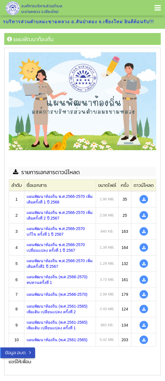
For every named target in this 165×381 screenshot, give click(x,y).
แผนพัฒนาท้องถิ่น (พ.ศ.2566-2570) (57, 294)
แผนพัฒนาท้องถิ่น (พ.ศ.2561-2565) (57, 340)
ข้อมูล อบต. (15, 352)
